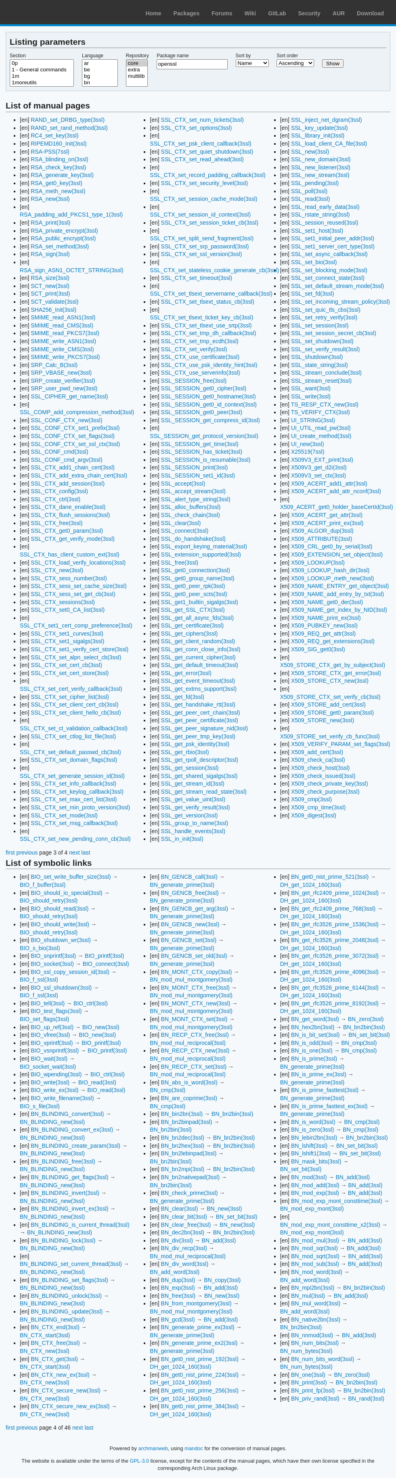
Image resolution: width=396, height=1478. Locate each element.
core (136, 63)
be (99, 70)
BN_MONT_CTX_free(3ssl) (195, 987)
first (10, 852)
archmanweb (153, 1448)
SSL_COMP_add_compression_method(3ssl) (77, 412)
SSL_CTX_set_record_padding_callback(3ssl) (207, 175)
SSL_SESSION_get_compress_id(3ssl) (210, 420)
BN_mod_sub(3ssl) (315, 1264)
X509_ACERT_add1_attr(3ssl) (329, 483)
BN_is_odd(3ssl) (312, 1043)
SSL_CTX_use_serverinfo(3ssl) (200, 372)
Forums (222, 13)
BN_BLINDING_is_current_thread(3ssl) (80, 1225)
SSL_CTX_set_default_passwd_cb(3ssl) (70, 752)
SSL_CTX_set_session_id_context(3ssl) (200, 214)
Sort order (287, 55)
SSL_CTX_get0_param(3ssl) (67, 530)
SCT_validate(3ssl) (54, 301)
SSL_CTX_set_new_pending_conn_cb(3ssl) (75, 839)
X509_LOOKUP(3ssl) (318, 562)
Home (153, 13)
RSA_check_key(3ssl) (58, 167)
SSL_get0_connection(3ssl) (195, 570)
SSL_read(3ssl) (310, 199)
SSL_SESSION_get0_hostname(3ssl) (208, 396)
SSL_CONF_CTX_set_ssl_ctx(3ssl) (75, 444)
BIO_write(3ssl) (50, 1082)
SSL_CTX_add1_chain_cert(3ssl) (73, 467)
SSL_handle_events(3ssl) (193, 831)
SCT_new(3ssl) (50, 286)
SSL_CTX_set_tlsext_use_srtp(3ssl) (206, 325)
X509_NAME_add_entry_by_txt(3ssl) (337, 594)
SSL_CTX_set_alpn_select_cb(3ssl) (76, 657)
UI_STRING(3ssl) (313, 420)
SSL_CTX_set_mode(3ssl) (64, 815)
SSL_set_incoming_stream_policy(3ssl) (340, 301)
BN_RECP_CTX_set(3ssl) (194, 1066)
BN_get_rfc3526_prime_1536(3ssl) (335, 924)
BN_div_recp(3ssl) (184, 1248)
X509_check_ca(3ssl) (318, 760)
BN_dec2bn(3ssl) (182, 1232)
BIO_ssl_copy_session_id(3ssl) (70, 972)
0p (41, 63)
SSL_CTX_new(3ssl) (57, 570)
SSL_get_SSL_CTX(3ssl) (193, 610)
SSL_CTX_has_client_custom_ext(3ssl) (69, 554)
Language (92, 55)
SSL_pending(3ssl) (315, 183)
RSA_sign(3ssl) (50, 254)
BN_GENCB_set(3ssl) (189, 940)
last (86, 852)
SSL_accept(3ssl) (183, 483)
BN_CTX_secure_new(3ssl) (66, 1390)
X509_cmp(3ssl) (311, 799)
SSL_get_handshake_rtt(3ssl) (198, 704)
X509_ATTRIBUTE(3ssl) (321, 539)
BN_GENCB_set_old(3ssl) (194, 956)
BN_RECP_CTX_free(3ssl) (195, 1035)
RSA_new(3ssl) (50, 199)
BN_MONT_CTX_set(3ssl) (194, 1019)
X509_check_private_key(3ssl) (329, 783)
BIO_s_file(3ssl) (40, 1106)
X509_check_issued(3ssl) (323, 776)
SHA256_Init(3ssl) (53, 309)
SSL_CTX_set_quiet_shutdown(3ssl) (207, 151)
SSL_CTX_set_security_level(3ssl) (204, 183)
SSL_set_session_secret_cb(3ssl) (333, 333)
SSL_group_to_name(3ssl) (194, 823)
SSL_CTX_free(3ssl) (56, 523)
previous (27, 852)
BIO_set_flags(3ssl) (44, 1019)
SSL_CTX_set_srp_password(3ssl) (205, 246)
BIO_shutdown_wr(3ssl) (61, 940)
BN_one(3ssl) (308, 1375)
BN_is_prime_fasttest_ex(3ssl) (329, 1106)
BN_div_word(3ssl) (184, 1264)
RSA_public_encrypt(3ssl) (63, 238)
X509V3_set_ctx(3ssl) (318, 475)
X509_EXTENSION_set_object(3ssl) (337, 554)
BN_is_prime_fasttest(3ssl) (324, 1090)
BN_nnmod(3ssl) (312, 1335)
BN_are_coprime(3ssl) (189, 1098)
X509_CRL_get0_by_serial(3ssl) (332, 546)
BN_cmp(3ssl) (167, 1090)
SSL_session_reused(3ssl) (324, 222)
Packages (187, 13)
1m (41, 76)
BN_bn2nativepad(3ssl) (190, 1177)
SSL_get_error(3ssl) (186, 673)
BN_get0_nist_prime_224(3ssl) (200, 1375)
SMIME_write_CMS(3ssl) (62, 349)
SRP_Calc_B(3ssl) (54, 365)
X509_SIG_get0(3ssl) (318, 649)
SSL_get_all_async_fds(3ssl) (197, 618)
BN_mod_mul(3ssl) (315, 1240)
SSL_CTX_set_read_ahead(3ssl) (202, 159)
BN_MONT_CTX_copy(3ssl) (196, 972)
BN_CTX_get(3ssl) (54, 1359)
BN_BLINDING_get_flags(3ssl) (69, 1177)
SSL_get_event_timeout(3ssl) (198, 681)
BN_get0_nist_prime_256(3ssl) (200, 1390)
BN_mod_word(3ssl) (316, 1272)
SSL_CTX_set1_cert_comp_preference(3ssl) (76, 625)
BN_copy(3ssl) (222, 1280)
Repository (137, 55)
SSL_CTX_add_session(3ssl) (68, 483)
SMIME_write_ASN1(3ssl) (63, 341)
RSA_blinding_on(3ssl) (59, 159)
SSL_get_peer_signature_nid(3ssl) (204, 728)
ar (99, 63)
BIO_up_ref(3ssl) (52, 1027)
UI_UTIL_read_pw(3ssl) (321, 428)
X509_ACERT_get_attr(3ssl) (326, 515)
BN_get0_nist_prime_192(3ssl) (200, 1359)
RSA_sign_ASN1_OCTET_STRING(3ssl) (72, 270)
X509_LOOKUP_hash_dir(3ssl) (330, 570)
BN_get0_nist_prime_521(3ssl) (330, 876)
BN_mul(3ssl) (308, 1295)
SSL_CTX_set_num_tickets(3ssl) (202, 120)
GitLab (277, 13)
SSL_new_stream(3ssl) (320, 175)
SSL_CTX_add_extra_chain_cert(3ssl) (79, 475)
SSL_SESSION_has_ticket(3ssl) (202, 451)
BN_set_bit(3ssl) (237, 1216)
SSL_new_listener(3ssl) (320, 167)
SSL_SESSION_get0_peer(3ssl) (202, 412)
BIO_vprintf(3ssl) (52, 1043)
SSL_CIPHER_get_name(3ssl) (69, 396)
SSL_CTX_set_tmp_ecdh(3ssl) (200, 341)
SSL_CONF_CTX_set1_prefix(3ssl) (75, 428)
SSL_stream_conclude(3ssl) (326, 372)
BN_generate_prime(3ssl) (182, 885)
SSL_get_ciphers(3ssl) (189, 633)
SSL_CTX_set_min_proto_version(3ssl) (80, 807)
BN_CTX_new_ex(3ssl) (60, 1375)
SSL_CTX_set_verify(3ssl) (194, 349)
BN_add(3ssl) (219, 1240)
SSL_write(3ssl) (311, 396)
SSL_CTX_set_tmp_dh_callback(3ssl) (208, 333)
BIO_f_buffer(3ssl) (42, 885)
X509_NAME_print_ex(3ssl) (326, 618)
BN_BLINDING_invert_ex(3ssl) (69, 1208)
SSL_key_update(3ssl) (319, 128)
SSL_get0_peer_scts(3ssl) (194, 594)
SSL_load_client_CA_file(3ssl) (329, 143)
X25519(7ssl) (308, 451)
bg (99, 76)
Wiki (250, 13)
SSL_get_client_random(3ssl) (198, 641)
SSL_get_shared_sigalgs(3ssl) (199, 776)
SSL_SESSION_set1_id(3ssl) (198, 475)
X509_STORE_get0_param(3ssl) (332, 712)
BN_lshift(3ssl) (309, 1145)
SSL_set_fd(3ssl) (312, 293)
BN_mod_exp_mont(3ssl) (312, 1208)
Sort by (243, 55)
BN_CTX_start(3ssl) (45, 1335)
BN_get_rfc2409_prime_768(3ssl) (333, 908)
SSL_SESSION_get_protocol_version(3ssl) (204, 436)
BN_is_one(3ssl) (312, 1050)
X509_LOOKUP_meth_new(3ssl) (332, 578)
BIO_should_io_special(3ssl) (66, 893)
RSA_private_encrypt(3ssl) (64, 230)
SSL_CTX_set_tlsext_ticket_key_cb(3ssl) (201, 317)
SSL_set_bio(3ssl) (314, 262)
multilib (136, 76)
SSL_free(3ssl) (180, 562)
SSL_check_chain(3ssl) (190, 515)
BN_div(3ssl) (177, 1240)
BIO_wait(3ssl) (49, 1058)
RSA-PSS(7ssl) (50, 151)
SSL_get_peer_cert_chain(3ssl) (200, 712)
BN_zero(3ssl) (366, 1019)
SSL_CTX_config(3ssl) (59, 491)
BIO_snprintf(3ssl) (53, 956)
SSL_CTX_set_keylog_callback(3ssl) (77, 791)
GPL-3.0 (139, 1461)
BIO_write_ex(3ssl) (54, 1090)
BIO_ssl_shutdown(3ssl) (61, 987)
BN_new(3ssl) (224, 1208)
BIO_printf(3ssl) (104, 956)
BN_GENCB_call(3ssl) (189, 876)
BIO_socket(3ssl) (52, 964)
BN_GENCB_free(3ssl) (190, 893)
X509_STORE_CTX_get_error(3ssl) (336, 673)
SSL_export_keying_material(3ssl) (204, 546)
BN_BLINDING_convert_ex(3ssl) (72, 1129)
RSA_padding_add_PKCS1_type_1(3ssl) (71, 214)
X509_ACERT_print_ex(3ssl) (327, 523)
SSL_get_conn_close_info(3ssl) (201, 649)
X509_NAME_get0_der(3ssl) (327, 602)
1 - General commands (41, 70)
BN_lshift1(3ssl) (311, 1153)
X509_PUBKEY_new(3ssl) (324, 625)
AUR (339, 13)
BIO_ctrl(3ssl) (90, 1003)
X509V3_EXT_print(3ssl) (322, 460)
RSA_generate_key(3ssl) (62, 175)
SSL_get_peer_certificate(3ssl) (199, 720)
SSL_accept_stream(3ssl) (193, 491)
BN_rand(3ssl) (366, 1398)
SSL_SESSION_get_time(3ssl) (200, 444)
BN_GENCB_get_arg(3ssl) (194, 908)
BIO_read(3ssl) (97, 1082)
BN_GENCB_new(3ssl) (190, 924)
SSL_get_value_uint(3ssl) (193, 799)
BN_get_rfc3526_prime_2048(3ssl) (335, 940)
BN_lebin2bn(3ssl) (314, 1137)
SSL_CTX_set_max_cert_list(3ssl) (74, 799)
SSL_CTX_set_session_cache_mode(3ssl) (203, 199)
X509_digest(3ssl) (313, 815)
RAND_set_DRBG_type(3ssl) (68, 120)
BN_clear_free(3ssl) (186, 1225)
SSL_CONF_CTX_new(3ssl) (66, 420)
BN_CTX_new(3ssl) (44, 1351)
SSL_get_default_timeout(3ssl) (199, 665)
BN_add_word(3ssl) (174, 1272)
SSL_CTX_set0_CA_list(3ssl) (68, 610)
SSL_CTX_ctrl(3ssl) (55, 499)
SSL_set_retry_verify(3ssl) (324, 317)
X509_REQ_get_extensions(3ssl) (333, 641)
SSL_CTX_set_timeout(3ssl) (197, 278)
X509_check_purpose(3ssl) (325, 791)
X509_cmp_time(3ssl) (318, 807)
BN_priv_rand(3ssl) (315, 1398)
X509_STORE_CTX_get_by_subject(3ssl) (332, 665)
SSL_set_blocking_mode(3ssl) (329, 270)
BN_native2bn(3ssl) (315, 1319)
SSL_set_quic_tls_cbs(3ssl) (325, 309)
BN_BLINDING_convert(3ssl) (67, 1114)
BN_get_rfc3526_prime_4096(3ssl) (335, 972)
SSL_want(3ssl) (311, 388)
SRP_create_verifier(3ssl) (63, 380)
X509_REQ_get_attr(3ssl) (323, 633)
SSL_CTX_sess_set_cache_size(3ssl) (78, 586)
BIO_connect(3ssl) (106, 964)
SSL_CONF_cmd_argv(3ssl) (66, 460)
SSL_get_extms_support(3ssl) (199, 689)
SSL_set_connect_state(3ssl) (328, 278)
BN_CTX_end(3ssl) (55, 1327)
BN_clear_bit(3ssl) (184, 1216)
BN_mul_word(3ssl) (315, 1303)
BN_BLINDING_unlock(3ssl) (66, 1295)
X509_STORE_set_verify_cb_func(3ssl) (330, 736)
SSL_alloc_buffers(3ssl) (191, 507)
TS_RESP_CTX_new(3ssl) (324, 404)
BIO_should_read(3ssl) (59, 908)
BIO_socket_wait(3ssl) (48, 1066)
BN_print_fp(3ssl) (313, 1390)
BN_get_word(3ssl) (315, 1019)
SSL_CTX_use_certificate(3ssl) (200, 357)
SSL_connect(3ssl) (185, 530)
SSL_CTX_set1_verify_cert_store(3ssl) (79, 649)
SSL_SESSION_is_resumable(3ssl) (206, 460)
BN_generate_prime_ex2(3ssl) (199, 1343)
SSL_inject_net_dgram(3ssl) (326, 120)
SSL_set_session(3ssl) (319, 325)
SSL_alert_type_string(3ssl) (195, 499)
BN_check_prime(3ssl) (189, 1193)
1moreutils (41, 82)
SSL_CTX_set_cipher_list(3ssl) (70, 697)
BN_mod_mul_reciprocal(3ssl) (188, 1043)
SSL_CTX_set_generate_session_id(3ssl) (72, 776)
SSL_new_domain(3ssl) (321, 159)
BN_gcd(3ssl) (178, 1319)
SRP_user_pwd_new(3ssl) (64, 388)
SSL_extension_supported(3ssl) (201, 554)
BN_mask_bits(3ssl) (316, 1161)
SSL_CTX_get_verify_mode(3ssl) (73, 539)
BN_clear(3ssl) (179, 1208)
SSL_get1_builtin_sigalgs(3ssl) (199, 602)
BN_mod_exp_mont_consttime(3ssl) (336, 1201)
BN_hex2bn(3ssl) (312, 1027)
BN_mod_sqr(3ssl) (314, 1248)
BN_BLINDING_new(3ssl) (52, 1122)
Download (370, 13)
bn (99, 82)
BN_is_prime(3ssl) (314, 1058)
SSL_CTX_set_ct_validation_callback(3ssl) (74, 728)
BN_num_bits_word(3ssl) (322, 1359)
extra (136, 70)
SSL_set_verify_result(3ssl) (325, 349)
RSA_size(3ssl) (50, 278)
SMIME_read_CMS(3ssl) (62, 325)
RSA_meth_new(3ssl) (58, 191)
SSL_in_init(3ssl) (182, 839)
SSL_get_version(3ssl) (189, 815)
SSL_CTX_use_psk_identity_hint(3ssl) (209, 365)
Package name (173, 55)
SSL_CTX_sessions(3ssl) (63, 602)
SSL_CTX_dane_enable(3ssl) (68, 507)
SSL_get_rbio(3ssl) (185, 752)
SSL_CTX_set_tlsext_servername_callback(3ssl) (211, 293)
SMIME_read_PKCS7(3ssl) (65, 333)
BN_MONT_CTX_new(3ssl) (195, 1003)
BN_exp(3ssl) (178, 1287)
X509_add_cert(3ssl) (317, 752)
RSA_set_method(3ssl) (60, 246)
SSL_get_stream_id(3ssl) (192, 783)
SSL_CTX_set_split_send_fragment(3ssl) (202, 238)
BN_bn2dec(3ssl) (182, 1137)
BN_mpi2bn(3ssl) (312, 1287)
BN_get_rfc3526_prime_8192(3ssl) (335, 1003)
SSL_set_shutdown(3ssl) (322, 341)
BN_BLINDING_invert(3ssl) (65, 1193)
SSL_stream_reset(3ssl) (321, 380)
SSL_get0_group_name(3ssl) (198, 578)
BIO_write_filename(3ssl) (62, 1098)
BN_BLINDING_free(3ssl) (63, 1161)
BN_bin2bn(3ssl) (182, 1114)
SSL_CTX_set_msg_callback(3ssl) (74, 823)
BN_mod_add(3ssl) (315, 1185)
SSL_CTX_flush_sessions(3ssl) (70, 515)
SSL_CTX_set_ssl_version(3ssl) (201, 254)
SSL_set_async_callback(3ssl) (329, 254)
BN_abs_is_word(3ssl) (189, 1082)
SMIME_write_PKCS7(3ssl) (65, 357)
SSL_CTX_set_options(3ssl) (196, 128)
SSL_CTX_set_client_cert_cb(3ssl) (74, 704)
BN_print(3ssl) (309, 1382)
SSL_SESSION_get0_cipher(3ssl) (204, 388)
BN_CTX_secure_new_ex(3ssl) (70, 1406)
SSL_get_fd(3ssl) (182, 697)
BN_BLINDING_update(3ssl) (67, 1311)
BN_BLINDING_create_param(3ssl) (75, 1145)
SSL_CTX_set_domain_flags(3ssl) (74, 760)
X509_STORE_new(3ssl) (322, 720)
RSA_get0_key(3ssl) (56, 183)
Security (309, 13)
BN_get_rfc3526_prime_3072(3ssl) (335, 956)
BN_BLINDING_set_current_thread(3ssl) (71, 1264)
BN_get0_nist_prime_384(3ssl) (200, 1406)
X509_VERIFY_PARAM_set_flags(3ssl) (340, 744)
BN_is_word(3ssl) (313, 1122)
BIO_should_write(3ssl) (60, 924)
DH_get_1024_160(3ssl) (180, 1366)
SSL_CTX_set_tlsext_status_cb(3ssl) (207, 301)
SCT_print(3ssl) (50, 293)
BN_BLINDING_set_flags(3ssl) (69, 1280)
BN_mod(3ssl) (309, 1177)
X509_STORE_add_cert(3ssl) (328, 704)
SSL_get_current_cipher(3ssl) (198, 657)
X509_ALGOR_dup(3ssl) (322, 530)
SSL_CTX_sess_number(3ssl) (69, 578)
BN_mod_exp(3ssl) (315, 1193)
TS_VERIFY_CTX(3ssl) (320, 412)
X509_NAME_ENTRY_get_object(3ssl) (340, 586)
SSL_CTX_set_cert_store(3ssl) (70, 673)
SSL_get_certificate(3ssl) (192, 625)
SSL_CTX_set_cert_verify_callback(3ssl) (71, 689)
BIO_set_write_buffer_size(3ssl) (71, 876)
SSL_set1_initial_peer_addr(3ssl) (332, 238)
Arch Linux (44, 12)
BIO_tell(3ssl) (48, 1003)
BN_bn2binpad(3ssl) (186, 1122)
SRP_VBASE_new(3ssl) (61, 372)
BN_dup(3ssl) (178, 1280)
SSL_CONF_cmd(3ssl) (59, 451)
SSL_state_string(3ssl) (319, 365)
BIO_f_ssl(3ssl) (39, 979)
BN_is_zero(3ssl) (312, 1129)
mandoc (193, 1448)
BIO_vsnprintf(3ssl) (55, 1050)
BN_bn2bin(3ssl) (233, 1114)
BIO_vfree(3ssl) (50, 1035)
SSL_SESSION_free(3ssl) (194, 380)
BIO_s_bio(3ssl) (40, 948)
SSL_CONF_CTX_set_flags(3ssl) (73, 436)
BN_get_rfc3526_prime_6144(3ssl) (335, 987)
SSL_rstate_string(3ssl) (320, 214)
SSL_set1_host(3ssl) (317, 230)
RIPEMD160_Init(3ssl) (59, 143)
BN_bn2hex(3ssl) (182, 1145)
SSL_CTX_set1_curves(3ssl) (67, 633)
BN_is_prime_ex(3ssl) (318, 1074)
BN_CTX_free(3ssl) (55, 1343)
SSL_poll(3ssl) (309, 191)
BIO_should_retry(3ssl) (49, 900)
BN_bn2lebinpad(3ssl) (189, 1153)
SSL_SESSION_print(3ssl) (194, 467)
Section (18, 55)
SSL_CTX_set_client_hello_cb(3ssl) (76, 712)
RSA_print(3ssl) (50, 222)
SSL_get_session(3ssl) (190, 768)
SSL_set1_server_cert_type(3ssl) (333, 246)
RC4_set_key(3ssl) (54, 135)
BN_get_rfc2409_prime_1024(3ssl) (335, 893)
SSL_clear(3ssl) (181, 523)
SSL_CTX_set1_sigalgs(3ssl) (67, 641)
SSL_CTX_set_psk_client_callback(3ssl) (200, 143)
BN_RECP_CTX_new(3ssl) (195, 1050)
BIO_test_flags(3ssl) (56, 1011)
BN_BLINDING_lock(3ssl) (63, 1240)
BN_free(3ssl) (178, 1295)
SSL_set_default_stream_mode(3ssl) (337, 286)
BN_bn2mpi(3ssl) (182, 1169)
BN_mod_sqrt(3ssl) (315, 1256)
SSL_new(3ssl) (310, 151)
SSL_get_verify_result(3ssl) (195, 807)
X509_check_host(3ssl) (320, 768)
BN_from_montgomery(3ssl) (196, 1303)
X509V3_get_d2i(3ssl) (319, 467)
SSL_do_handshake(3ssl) (193, 539)
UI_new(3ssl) (307, 444)
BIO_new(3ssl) (100, 1027)
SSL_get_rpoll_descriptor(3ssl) (199, 760)
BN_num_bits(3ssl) (315, 1343)
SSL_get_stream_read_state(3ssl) (204, 791)
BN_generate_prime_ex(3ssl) (198, 1327)
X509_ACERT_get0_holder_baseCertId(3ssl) (336, 507)
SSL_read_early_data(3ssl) (325, 207)
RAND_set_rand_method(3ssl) (69, 128)
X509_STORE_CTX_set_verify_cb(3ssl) (330, 697)
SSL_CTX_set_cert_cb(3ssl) (66, 665)
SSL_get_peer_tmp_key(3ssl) (198, 736)
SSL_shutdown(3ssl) (317, 357)
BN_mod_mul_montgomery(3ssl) (191, 979)
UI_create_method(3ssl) (321, 436)
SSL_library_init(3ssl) (317, 135)
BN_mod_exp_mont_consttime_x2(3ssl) (330, 1225)
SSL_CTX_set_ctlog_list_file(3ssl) (73, 736)
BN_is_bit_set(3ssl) (315, 1035)
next (74, 852)
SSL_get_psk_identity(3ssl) (195, 744)
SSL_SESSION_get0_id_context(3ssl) (209, 404)
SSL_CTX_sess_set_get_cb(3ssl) (73, 594)
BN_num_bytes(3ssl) (306, 1351)
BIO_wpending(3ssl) (56, 1074)
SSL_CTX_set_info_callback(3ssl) (73, 783)
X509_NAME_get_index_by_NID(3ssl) (339, 610)
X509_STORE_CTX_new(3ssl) (330, 681)
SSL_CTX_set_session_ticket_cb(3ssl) (209, 222)
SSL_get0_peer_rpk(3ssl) (193, 586)
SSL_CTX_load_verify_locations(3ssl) (78, 562)
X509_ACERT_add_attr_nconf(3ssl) (336, 491)
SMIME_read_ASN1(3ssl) (63, 317)
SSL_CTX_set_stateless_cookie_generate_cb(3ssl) (214, 270)
